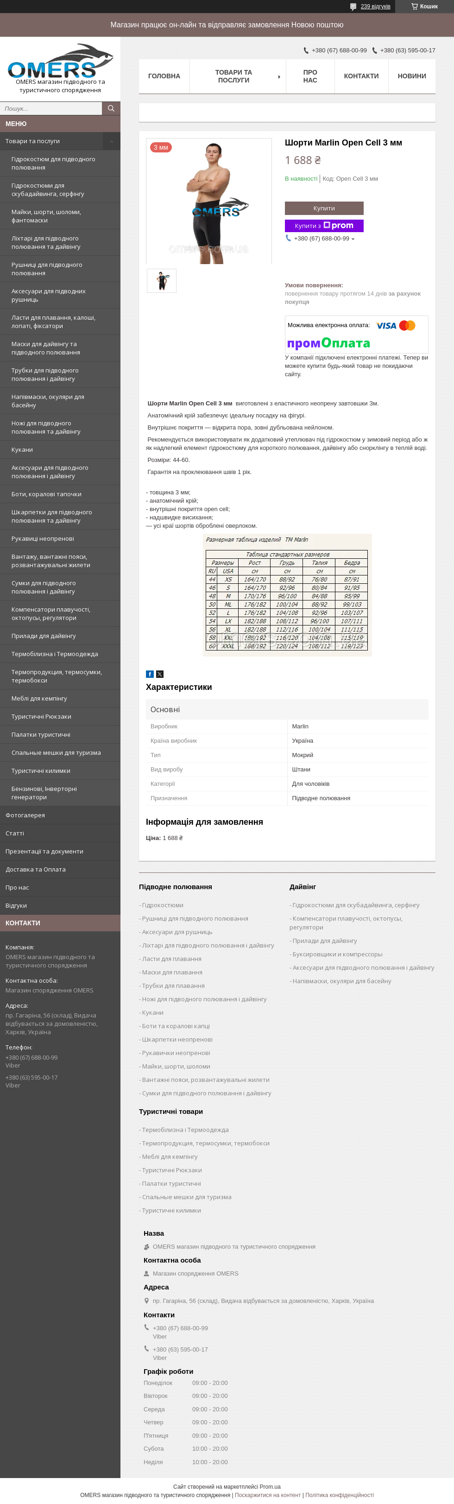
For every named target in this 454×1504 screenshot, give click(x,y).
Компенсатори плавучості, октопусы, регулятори (51, 613)
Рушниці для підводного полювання (47, 268)
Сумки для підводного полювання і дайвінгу (44, 587)
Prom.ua (270, 1487)
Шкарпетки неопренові (177, 1039)
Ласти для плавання (172, 958)
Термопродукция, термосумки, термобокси (57, 676)
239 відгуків (376, 6)
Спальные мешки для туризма (56, 752)
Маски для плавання (172, 972)
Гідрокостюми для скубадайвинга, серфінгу (48, 189)
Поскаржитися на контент (268, 1495)
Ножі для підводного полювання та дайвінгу (46, 427)
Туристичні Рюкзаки (41, 716)
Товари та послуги (33, 141)
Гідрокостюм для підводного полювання (53, 163)
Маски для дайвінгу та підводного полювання (46, 348)
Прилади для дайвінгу (44, 636)
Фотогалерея (25, 815)
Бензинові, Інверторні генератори (44, 792)
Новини (412, 76)
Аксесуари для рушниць (177, 932)
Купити (324, 208)
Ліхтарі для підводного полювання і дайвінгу (208, 945)
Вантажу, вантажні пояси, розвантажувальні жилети (51, 560)
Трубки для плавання (173, 985)
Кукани (22, 449)
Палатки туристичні (41, 734)
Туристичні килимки (41, 770)
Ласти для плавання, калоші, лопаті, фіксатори (53, 321)
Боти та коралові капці (176, 1026)
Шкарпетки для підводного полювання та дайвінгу (52, 516)
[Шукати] (111, 108)
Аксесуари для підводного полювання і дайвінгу (50, 471)
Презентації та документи (44, 851)
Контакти (361, 76)
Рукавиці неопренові (43, 538)
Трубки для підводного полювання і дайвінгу (45, 374)
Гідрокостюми (162, 905)
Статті (15, 833)
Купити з (324, 225)
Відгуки (16, 905)
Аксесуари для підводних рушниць (49, 295)
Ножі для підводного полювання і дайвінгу (204, 999)
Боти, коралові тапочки (47, 494)
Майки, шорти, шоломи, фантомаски (46, 216)
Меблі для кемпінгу (39, 698)
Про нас (17, 887)
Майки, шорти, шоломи (176, 1066)
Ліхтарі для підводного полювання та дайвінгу (46, 242)
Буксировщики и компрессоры (338, 954)
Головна (164, 76)
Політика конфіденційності (339, 1495)
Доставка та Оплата (36, 869)
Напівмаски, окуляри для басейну (48, 400)
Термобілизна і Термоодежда (55, 654)
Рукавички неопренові (176, 1053)
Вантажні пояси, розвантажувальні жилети (206, 1079)
